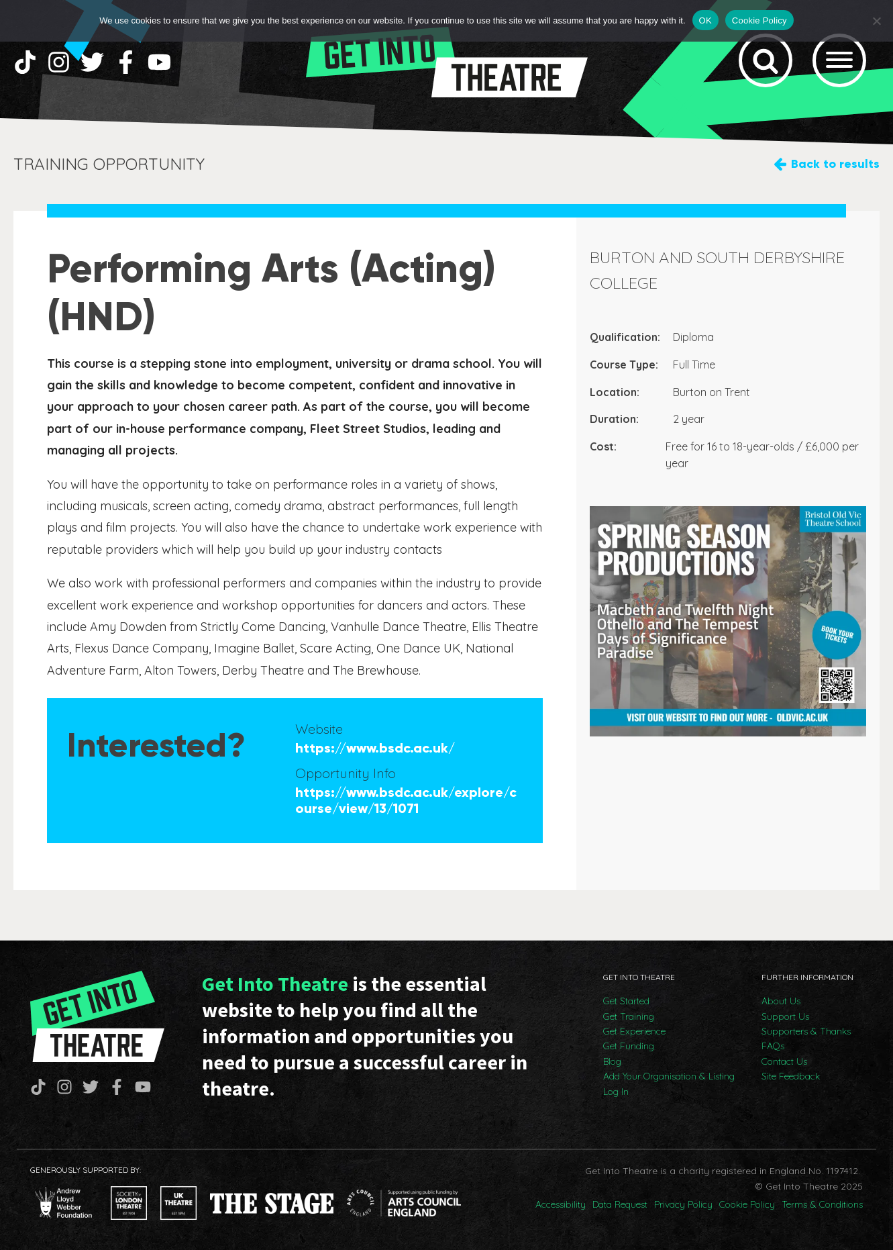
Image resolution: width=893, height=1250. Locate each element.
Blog (612, 1061)
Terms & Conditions (822, 1204)
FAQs (772, 1046)
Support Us (785, 1016)
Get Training (628, 1016)
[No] (876, 21)
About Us (780, 1001)
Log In (616, 1092)
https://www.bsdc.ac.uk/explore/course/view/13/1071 (406, 800)
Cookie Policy (747, 1204)
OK (705, 20)
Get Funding (628, 1046)
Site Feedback (790, 1076)
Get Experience (634, 1031)
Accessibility (560, 1204)
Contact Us (784, 1061)
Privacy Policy (683, 1204)
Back (835, 164)
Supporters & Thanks (806, 1031)
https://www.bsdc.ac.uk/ (375, 748)
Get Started (626, 1001)
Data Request (619, 1204)
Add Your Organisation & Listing (669, 1076)
